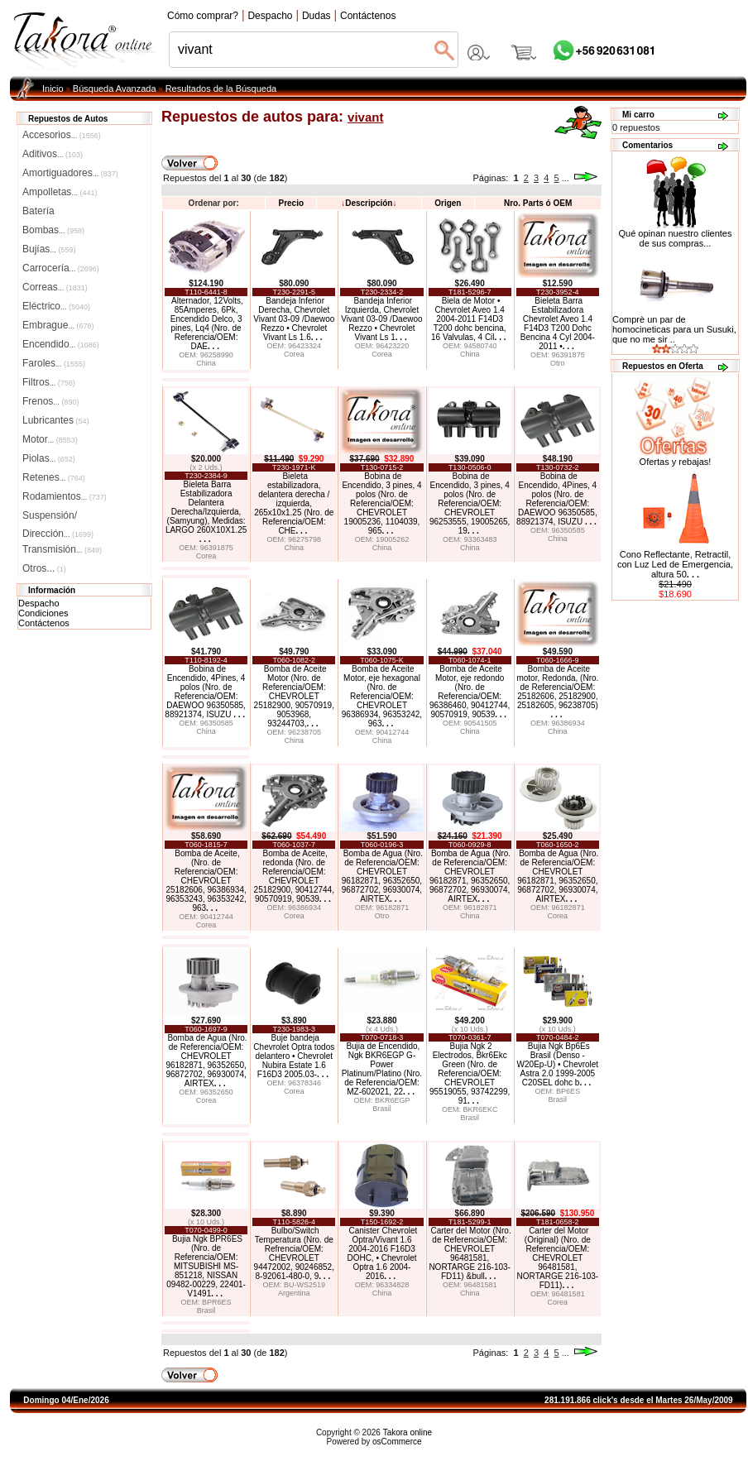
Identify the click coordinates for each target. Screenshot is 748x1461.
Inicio (53, 88)
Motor (50, 439)
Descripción (368, 203)
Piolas (48, 458)
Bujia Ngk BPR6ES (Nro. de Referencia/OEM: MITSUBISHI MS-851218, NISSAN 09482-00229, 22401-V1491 (206, 1266)
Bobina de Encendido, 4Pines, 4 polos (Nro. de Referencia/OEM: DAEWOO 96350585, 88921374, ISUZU (556, 499)
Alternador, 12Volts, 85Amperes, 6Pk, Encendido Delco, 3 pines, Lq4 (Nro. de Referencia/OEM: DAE (206, 323)
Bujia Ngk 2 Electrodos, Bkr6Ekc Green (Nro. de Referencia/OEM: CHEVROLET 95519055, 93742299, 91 (469, 1073)
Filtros (48, 382)
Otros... (44, 568)
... (565, 178)
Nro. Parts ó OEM (538, 203)
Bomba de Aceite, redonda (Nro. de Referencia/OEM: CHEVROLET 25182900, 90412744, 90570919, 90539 (294, 876)
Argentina (294, 1293)
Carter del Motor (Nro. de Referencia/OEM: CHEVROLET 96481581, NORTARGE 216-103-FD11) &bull (470, 1253)
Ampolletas (59, 192)
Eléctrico (56, 306)
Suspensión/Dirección (58, 517)
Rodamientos (64, 496)
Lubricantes (55, 420)
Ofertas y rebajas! (676, 462)
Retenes (53, 477)
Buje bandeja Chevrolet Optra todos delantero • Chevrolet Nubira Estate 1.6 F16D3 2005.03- (293, 1056)
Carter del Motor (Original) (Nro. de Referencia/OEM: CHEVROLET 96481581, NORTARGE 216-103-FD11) (558, 1258)
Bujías (48, 249)
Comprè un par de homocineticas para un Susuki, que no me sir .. (674, 329)
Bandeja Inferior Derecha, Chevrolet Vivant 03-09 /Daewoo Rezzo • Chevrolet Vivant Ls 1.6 (293, 319)
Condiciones (43, 613)
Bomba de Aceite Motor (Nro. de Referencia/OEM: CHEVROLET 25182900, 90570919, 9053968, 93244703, (294, 696)
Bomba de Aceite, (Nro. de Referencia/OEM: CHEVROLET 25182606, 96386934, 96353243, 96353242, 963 (205, 881)
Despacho (39, 603)
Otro (557, 363)
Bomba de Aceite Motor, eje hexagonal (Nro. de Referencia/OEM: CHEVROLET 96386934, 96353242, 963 (382, 696)
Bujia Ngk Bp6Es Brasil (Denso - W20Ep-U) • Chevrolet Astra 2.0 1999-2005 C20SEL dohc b (558, 1064)
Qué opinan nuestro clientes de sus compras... (675, 234)
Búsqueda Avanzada (114, 88)
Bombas (53, 230)
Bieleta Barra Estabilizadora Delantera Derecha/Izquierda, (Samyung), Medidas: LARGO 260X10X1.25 (206, 512)
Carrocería (60, 268)
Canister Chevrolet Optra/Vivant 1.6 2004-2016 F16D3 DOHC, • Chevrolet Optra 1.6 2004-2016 (382, 1253)
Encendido (60, 344)
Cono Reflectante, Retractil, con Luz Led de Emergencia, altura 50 (675, 564)
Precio (291, 203)
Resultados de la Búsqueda (221, 88)
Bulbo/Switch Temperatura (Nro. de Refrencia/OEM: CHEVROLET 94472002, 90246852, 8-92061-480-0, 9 (294, 1253)
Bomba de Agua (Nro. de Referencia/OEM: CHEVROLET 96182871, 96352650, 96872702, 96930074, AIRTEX (382, 876)
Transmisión (62, 549)
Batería (38, 211)
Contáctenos (44, 623)
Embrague (58, 325)
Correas (55, 287)
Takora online (407, 1432)
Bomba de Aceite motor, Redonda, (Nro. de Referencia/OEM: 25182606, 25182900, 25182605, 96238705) (557, 691)
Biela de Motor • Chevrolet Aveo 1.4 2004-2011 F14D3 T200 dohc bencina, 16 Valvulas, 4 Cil (468, 319)
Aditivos (52, 154)
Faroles (53, 363)
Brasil (381, 1108)
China (206, 363)
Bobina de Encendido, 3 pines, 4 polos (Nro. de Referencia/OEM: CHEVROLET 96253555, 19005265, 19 (469, 503)
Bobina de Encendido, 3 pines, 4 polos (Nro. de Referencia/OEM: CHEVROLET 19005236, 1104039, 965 (381, 503)
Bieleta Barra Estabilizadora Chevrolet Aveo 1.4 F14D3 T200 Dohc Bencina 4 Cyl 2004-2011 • (557, 323)
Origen (447, 203)
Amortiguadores (70, 173)
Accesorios (61, 135)
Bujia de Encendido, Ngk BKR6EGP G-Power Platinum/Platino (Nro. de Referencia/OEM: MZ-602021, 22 (382, 1069)
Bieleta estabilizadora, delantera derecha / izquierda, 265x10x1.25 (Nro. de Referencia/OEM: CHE (293, 503)
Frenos (50, 401)
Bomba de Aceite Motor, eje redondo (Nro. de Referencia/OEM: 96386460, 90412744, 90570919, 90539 (469, 691)
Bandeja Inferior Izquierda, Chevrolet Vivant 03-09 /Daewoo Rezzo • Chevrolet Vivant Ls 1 (381, 319)
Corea (294, 354)
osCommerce (396, 1441)
